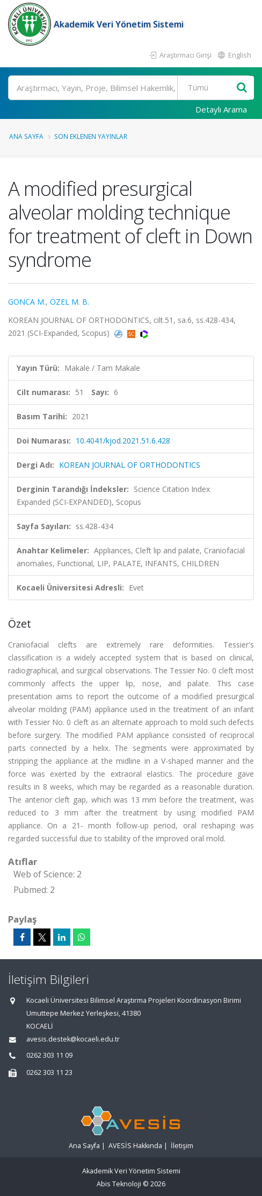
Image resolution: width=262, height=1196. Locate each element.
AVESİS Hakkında (135, 1145)
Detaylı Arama (221, 109)
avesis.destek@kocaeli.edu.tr (73, 1039)
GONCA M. (27, 302)
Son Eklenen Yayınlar (90, 136)
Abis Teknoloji (119, 1183)
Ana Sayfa (26, 136)
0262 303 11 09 (49, 1055)
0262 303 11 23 (49, 1072)
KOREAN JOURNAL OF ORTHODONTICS (129, 465)
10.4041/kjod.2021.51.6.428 (123, 440)
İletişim (182, 1145)
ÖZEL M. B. (69, 302)
